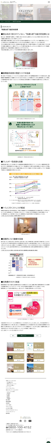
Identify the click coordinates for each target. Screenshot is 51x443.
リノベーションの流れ (11, 391)
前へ (13, 335)
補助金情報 (8, 401)
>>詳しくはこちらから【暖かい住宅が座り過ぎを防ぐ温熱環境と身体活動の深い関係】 (19, 250)
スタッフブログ (7, 21)
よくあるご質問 (9, 408)
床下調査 (8, 394)
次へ (37, 335)
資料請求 (8, 413)
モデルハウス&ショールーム (12, 409)
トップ (2, 21)
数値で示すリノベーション (11, 383)
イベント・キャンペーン (10, 411)
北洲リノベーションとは (11, 380)
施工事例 (8, 399)
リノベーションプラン (10, 388)
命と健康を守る (10, 382)
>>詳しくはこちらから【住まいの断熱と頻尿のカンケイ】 (13, 215)
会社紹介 (8, 403)
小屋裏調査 (8, 398)
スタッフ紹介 (8, 404)
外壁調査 (8, 395)
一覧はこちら (23, 335)
